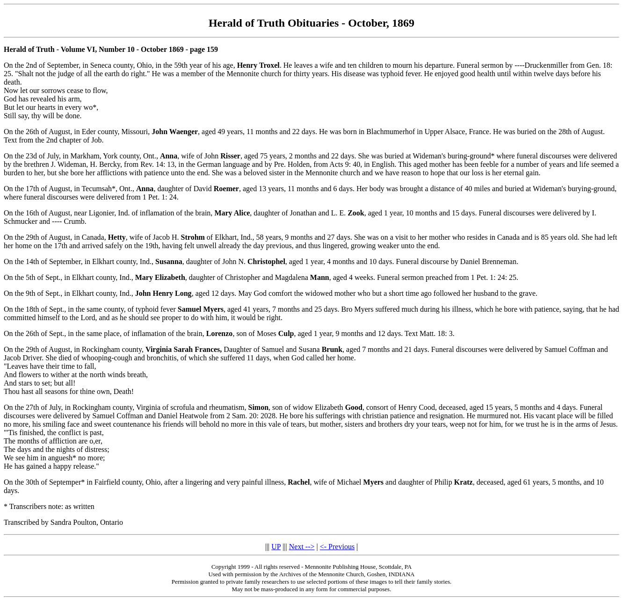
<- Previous (337, 547)
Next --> (302, 547)
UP (276, 547)
